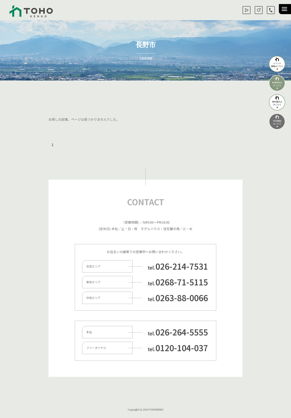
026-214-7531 (181, 266)
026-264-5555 (181, 332)
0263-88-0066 (181, 298)
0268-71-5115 (181, 282)
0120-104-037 (181, 348)
